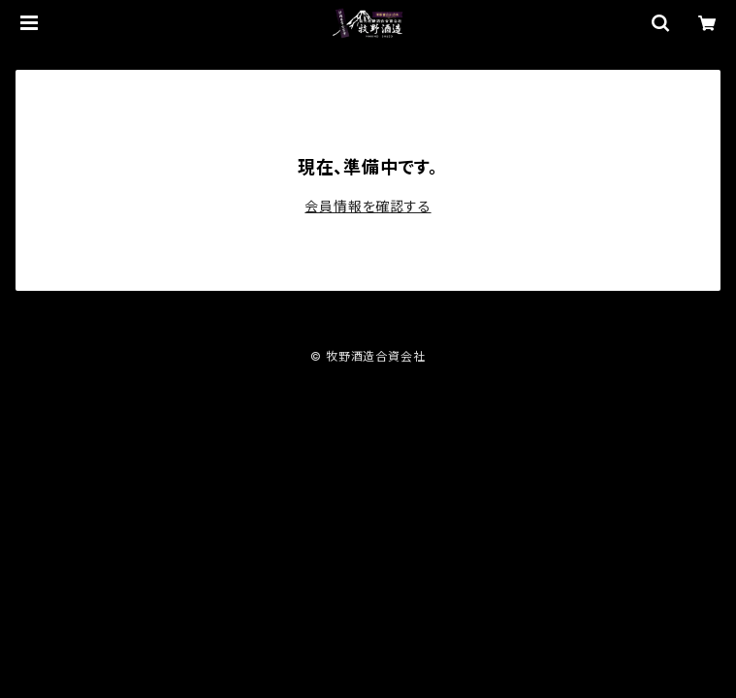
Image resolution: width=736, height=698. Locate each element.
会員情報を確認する (367, 206)
